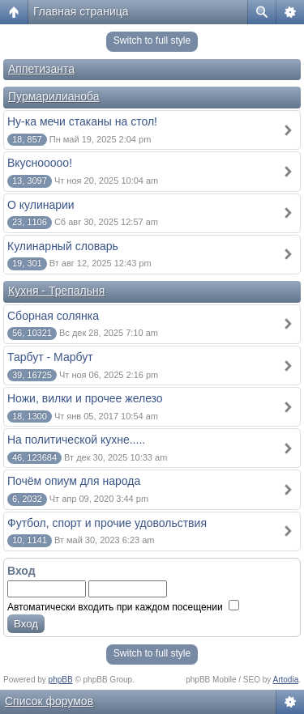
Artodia (286, 679)
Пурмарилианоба (54, 96)
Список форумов (49, 701)
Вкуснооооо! (39, 162)
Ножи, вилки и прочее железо (85, 398)
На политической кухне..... (76, 439)
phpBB (61, 679)
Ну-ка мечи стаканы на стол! (82, 121)
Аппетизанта (41, 68)
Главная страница (81, 11)
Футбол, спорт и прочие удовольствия (107, 522)
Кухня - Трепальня (56, 290)
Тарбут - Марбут (50, 357)
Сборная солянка (53, 315)
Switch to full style (152, 40)
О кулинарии (41, 204)
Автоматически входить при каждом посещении (123, 607)
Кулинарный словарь (62, 246)
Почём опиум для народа (73, 480)
